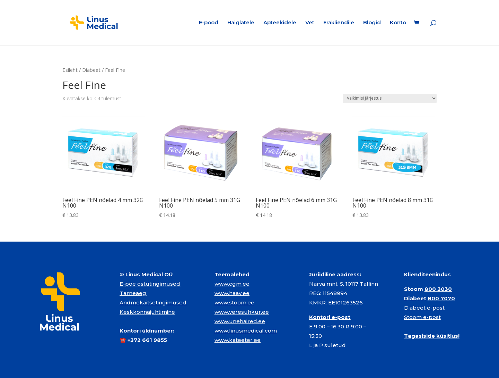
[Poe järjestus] (390, 98)
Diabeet (91, 69)
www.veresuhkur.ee (242, 312)
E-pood (208, 23)
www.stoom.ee (234, 302)
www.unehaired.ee (240, 321)
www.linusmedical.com (246, 330)
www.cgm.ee (232, 283)
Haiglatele (240, 23)
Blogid (372, 23)
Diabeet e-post (424, 307)
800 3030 (438, 289)
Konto (398, 23)
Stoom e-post (422, 317)
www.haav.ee (232, 293)
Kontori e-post (329, 317)
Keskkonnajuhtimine (147, 312)
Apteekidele (279, 23)
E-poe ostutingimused (150, 283)
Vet (309, 23)
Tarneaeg (133, 293)
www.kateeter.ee (238, 340)
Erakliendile (338, 23)
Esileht (70, 69)
